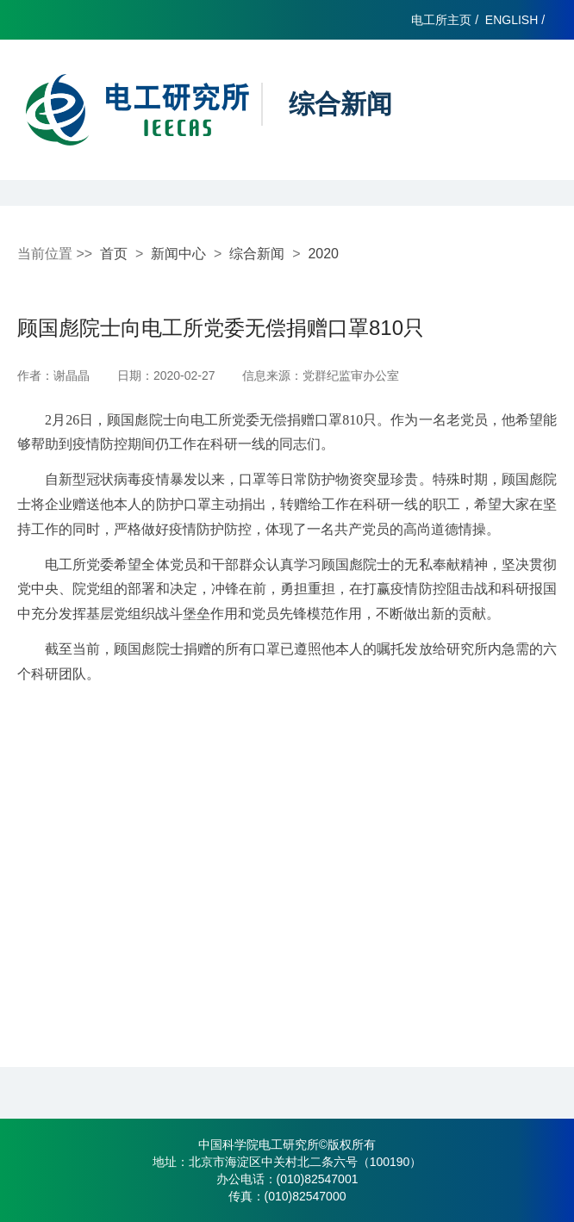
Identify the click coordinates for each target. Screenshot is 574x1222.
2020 (323, 253)
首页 (114, 253)
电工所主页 (441, 20)
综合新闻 (256, 253)
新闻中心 (178, 253)
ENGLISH (511, 20)
